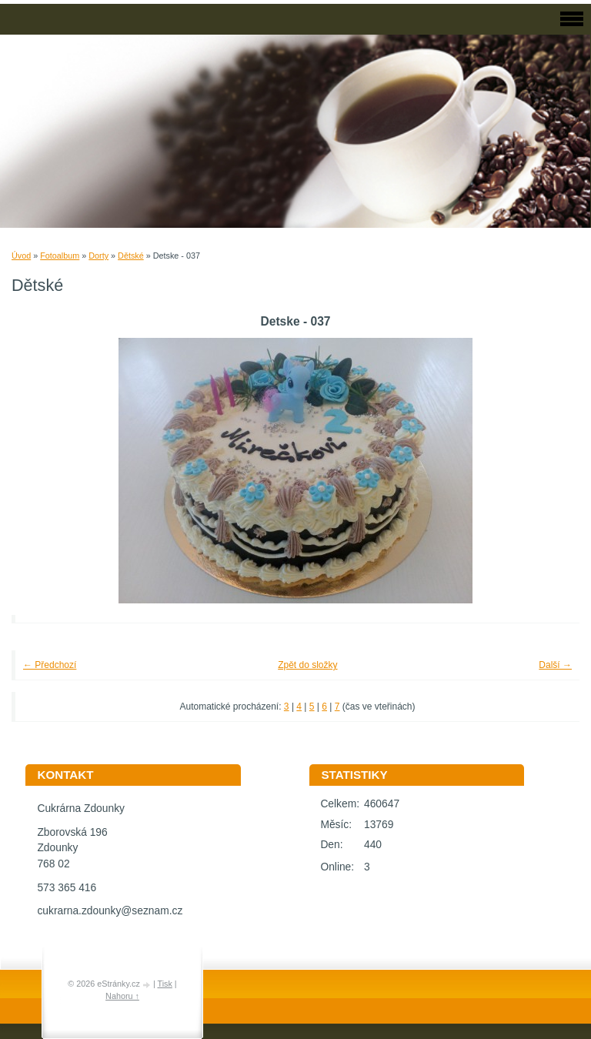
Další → (555, 665)
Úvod (21, 255)
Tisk (164, 983)
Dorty (98, 255)
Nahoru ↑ (122, 996)
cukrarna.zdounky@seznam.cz (109, 911)
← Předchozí (49, 665)
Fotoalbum (59, 255)
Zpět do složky (307, 665)
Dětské (131, 255)
